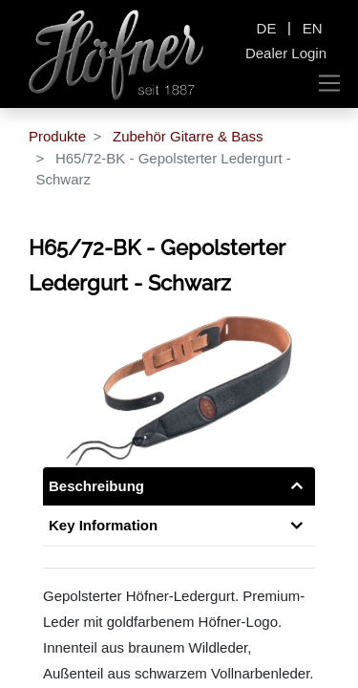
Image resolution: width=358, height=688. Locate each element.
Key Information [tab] (103, 525)
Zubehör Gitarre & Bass (188, 136)
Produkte (57, 136)
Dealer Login (285, 53)
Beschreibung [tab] (96, 486)
